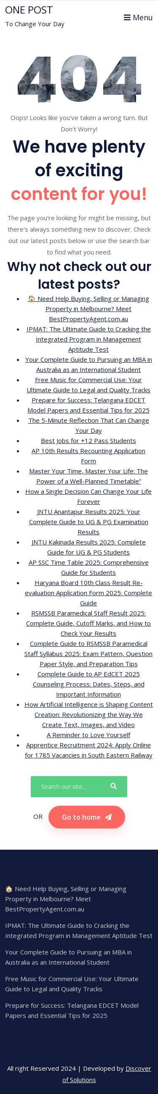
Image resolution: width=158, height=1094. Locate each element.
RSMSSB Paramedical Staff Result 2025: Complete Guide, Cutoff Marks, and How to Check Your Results (88, 623)
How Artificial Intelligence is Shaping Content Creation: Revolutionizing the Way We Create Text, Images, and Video (88, 714)
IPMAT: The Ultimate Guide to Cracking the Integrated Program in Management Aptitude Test (89, 339)
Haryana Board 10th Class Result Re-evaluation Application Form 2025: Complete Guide (88, 592)
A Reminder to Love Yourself (88, 734)
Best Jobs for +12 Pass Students (88, 440)
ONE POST (29, 10)
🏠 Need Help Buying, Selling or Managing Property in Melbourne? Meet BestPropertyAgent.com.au (88, 308)
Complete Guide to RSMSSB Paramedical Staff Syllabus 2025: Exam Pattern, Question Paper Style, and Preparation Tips (88, 653)
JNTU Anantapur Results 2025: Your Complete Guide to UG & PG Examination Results (88, 521)
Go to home (87, 817)
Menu (138, 17)
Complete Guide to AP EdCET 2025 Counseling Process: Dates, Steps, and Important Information (89, 684)
